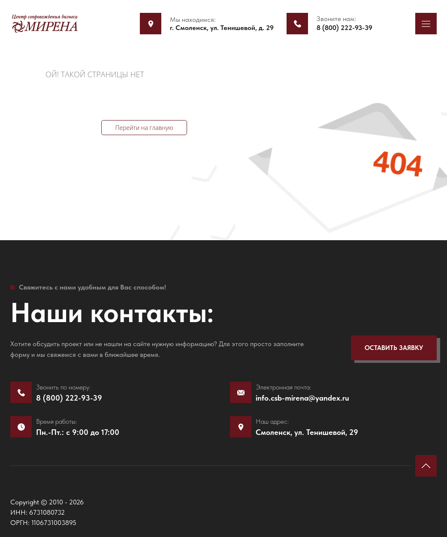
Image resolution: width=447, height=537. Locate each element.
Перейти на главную (144, 128)
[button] (426, 23)
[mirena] (44, 23)
